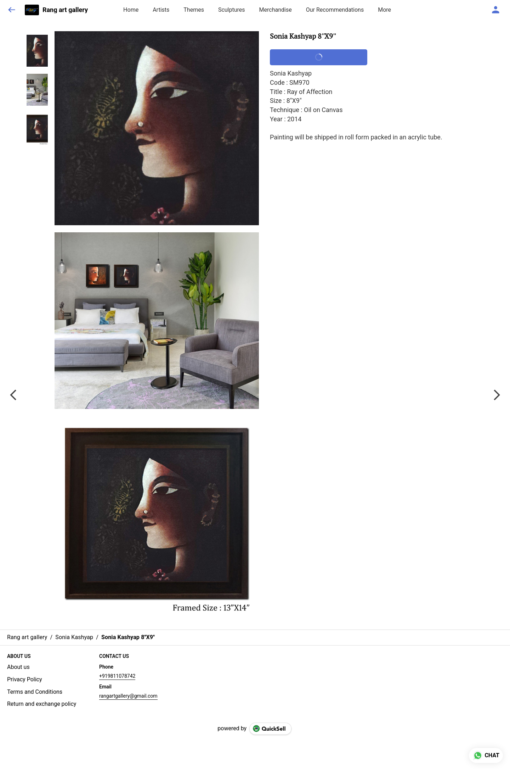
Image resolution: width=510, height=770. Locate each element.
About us (18, 667)
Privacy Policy (24, 679)
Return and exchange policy (41, 703)
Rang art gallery (65, 9)
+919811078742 (117, 676)
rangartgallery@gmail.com (128, 696)
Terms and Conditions (34, 691)
